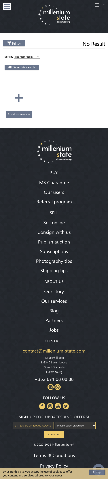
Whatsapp (57, 387)
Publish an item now (18, 114)
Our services (54, 301)
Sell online (54, 222)
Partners (54, 320)
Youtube (58, 406)
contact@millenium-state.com (54, 350)
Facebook (42, 406)
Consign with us (54, 232)
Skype (51, 387)
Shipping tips (54, 270)
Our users (54, 192)
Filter (16, 43)
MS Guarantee (54, 182)
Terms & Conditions (54, 455)
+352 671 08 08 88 (54, 379)
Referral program (54, 201)
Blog (54, 310)
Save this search (24, 67)
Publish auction (54, 241)
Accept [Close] (97, 472)
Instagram (50, 406)
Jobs (54, 330)
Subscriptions (54, 251)
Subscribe (54, 434)
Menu (7, 6)
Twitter (66, 406)
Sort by (9, 56)
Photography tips (54, 261)
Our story (54, 291)
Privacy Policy (54, 465)
